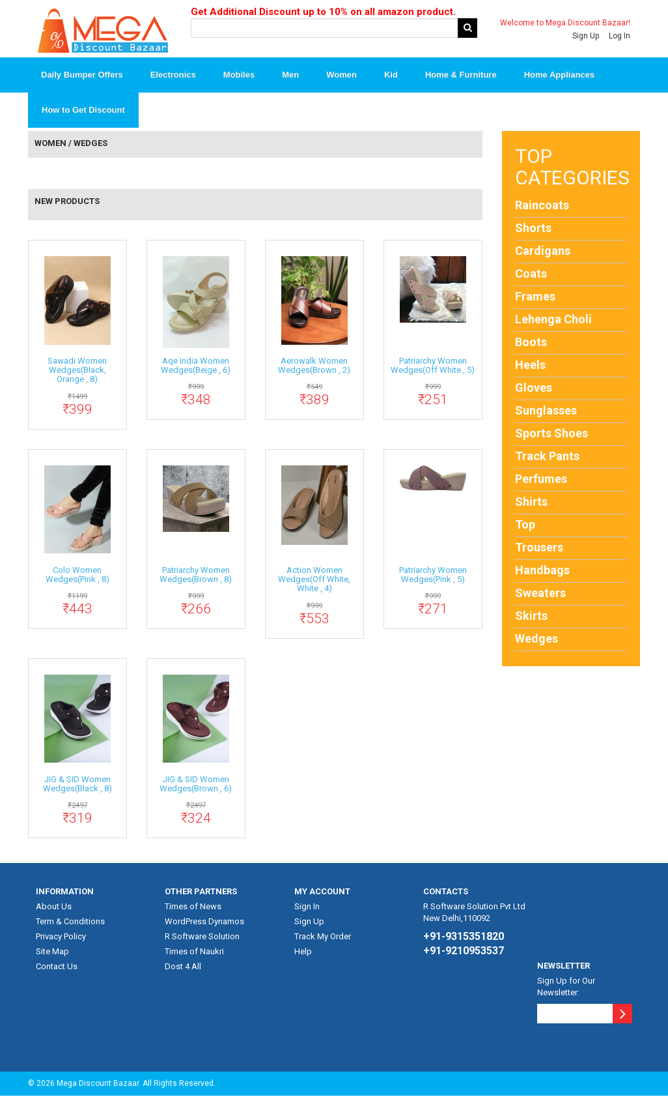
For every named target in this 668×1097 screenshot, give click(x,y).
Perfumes (541, 479)
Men (290, 75)
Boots (531, 342)
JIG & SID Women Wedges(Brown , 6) (196, 784)
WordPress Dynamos (204, 922)
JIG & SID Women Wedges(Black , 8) (77, 784)
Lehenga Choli (553, 320)
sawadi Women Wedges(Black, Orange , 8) (77, 371)
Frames (535, 297)
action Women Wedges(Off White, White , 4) (314, 580)
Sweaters (540, 593)
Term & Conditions (70, 922)
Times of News (193, 907)
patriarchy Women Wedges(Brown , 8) (196, 575)
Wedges (536, 639)
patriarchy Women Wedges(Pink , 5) (433, 575)
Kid (391, 75)
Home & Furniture (461, 75)
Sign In (307, 907)
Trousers (539, 548)
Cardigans (542, 251)
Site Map (52, 952)
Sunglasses (546, 411)
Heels (530, 365)
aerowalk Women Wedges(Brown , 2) (314, 366)
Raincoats (542, 205)
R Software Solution (202, 937)
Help (303, 952)
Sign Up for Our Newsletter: (566, 987)
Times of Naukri (194, 952)
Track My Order (322, 937)
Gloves (533, 388)
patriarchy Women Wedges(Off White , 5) (433, 366)
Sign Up (585, 35)
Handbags (542, 571)
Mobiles (239, 75)
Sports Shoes (551, 434)
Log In (619, 35)
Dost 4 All (183, 967)
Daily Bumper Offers (82, 75)
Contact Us (56, 967)
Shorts (533, 228)
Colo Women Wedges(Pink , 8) (77, 575)
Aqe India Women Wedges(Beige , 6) (195, 366)
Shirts (531, 502)
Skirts (531, 616)
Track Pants (547, 456)
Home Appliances (559, 75)
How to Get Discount (83, 110)
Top (525, 525)
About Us (54, 907)
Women (341, 75)
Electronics (173, 75)
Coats (531, 274)
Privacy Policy (61, 937)
